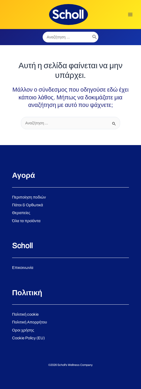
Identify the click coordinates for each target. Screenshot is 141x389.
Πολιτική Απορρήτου (29, 322)
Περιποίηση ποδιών (29, 197)
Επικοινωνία (22, 267)
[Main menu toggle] (130, 14)
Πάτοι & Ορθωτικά (27, 205)
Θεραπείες (21, 213)
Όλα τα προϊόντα (26, 221)
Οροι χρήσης (23, 330)
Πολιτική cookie (25, 314)
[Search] (94, 37)
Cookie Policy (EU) (28, 338)
